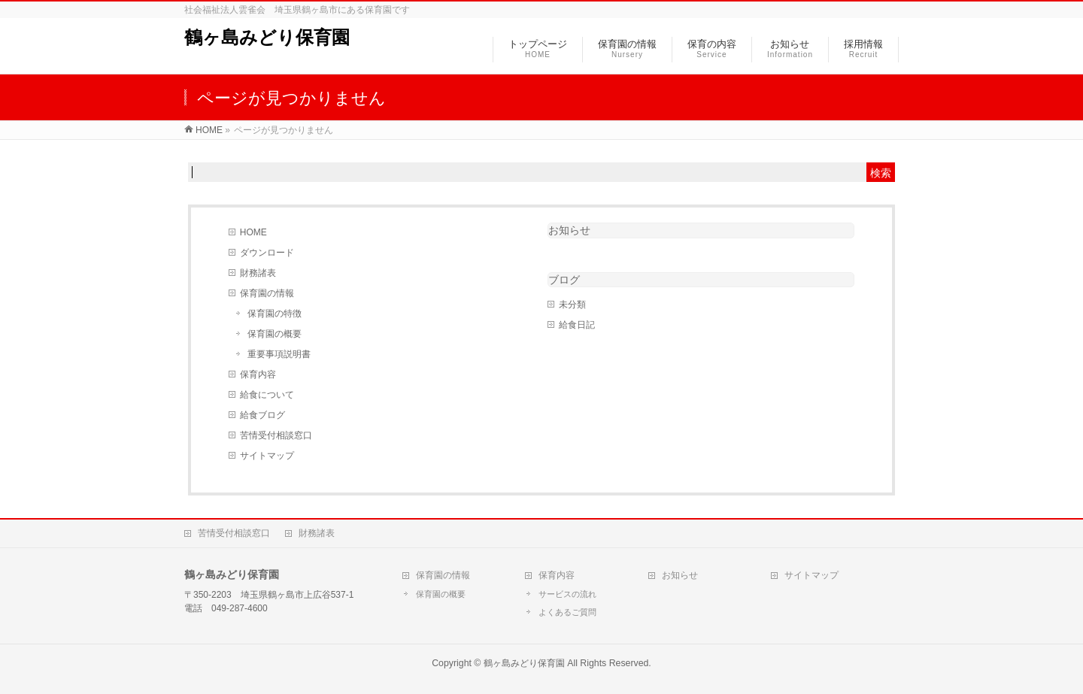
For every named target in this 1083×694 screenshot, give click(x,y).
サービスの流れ (567, 594)
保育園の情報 (267, 293)
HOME (253, 232)
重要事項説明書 (279, 354)
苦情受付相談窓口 (276, 435)
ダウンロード (267, 252)
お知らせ (569, 230)
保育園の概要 (274, 334)
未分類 (572, 304)
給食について (267, 394)
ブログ (564, 280)
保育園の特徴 (274, 313)
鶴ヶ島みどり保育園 (267, 37)
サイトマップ (267, 455)
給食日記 (577, 325)
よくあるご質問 (567, 612)
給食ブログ (262, 415)
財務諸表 (258, 273)
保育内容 (258, 374)
